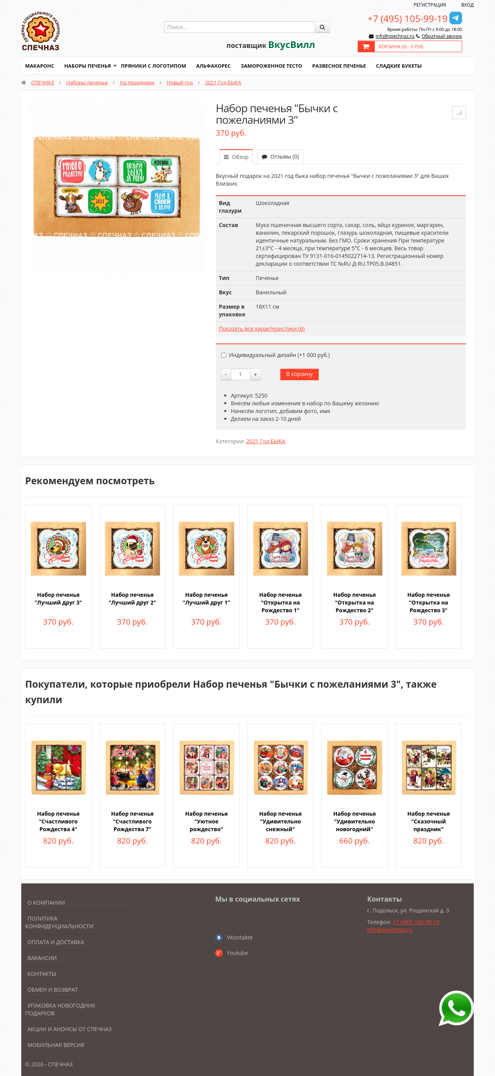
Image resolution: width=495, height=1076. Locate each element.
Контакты (41, 973)
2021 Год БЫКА (223, 82)
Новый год (180, 82)
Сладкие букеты (401, 65)
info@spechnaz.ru (395, 36)
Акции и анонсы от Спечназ (69, 1029)
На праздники (137, 82)
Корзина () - (402, 46)
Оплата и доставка (55, 942)
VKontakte (240, 937)
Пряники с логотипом (154, 65)
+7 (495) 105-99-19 (408, 18)
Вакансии (42, 958)
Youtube (237, 952)
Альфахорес (214, 65)
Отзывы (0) (280, 156)
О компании (46, 902)
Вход (467, 5)
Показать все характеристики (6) (262, 328)
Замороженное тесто (273, 65)
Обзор (236, 157)
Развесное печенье (341, 65)
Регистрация (430, 5)
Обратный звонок (442, 36)
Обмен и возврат (52, 989)
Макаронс (40, 65)
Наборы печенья (88, 65)
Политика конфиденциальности (59, 922)
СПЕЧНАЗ (42, 82)
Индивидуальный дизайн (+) (275, 355)
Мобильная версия (55, 1045)
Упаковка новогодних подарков (60, 1009)
